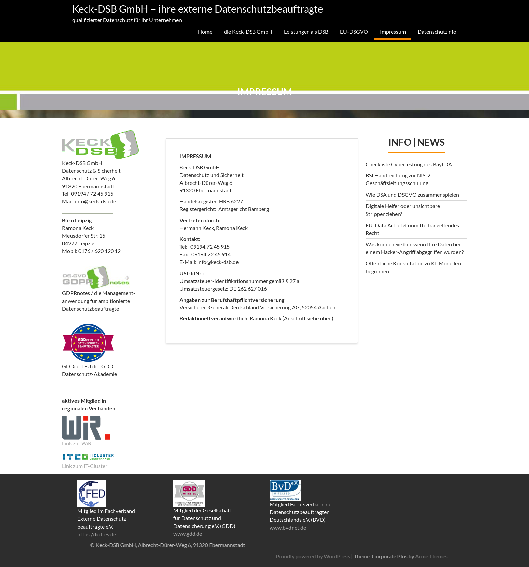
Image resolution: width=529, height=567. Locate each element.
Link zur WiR (76, 443)
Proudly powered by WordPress (429, 556)
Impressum (393, 31)
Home (205, 31)
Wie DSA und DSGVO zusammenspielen (412, 194)
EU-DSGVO (354, 31)
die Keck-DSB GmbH (248, 31)
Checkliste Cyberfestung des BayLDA (409, 164)
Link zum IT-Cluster (84, 466)
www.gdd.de (187, 533)
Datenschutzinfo (437, 31)
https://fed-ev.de (96, 534)
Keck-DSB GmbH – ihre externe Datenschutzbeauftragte (197, 9)
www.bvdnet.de (288, 527)
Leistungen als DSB (306, 31)
